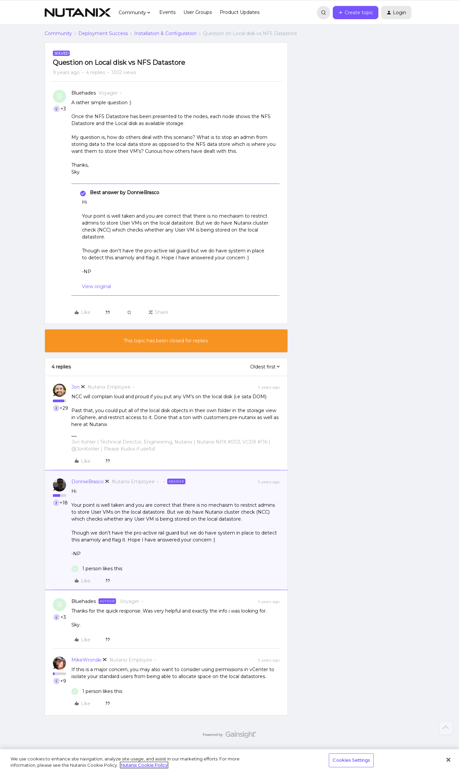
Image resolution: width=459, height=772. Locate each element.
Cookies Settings (351, 760)
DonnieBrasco (87, 482)
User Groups (197, 12)
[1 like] (96, 568)
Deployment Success (103, 33)
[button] (355, 12)
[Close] (448, 759)
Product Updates (239, 12)
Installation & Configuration (165, 33)
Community (58, 33)
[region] (229, 760)
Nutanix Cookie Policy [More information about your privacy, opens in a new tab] (144, 765)
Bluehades (83, 93)
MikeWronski (86, 660)
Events (167, 12)
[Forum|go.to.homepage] (78, 12)
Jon (75, 387)
